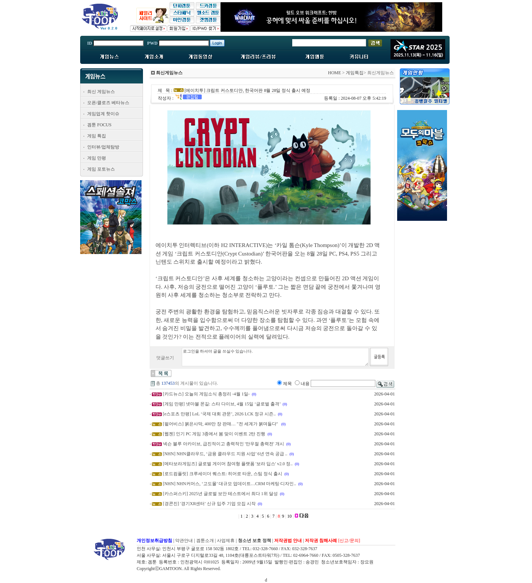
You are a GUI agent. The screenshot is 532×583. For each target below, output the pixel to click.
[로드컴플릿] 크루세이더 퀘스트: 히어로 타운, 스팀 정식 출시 (222, 473)
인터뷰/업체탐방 (103, 147)
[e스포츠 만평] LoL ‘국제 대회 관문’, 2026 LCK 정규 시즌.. (219, 413)
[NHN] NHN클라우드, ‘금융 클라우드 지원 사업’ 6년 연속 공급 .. (225, 453)
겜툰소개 (205, 540)
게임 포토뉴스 (101, 169)
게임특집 (355, 72)
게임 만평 (96, 158)
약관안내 (184, 540)
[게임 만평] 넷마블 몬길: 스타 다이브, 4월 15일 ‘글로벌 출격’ (221, 404)
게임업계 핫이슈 (103, 113)
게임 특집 (96, 135)
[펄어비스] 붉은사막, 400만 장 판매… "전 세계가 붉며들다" (221, 423)
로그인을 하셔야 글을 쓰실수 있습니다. (275, 357)
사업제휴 (226, 540)
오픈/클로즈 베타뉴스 (108, 102)
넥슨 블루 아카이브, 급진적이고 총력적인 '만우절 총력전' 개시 (223, 443)
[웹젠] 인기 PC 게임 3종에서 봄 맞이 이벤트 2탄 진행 (214, 433)
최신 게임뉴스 (101, 91)
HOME (334, 72)
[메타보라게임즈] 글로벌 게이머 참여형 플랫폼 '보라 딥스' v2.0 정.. (228, 463)
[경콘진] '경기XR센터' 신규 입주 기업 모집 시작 (209, 503)
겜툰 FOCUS (99, 124)
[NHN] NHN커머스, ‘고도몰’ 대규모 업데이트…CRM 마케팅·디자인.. (229, 483)
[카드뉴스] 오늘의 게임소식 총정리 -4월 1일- (206, 394)
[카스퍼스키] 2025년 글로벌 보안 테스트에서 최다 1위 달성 (220, 493)
